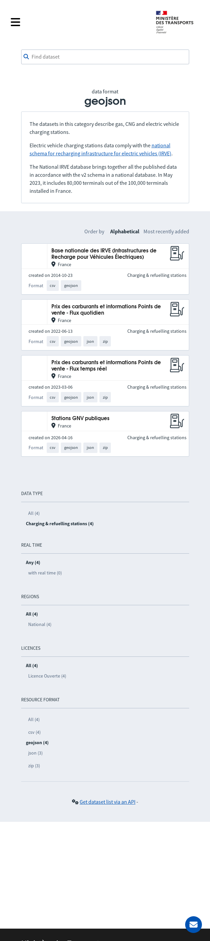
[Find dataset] (105, 57)
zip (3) (34, 766)
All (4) (34, 513)
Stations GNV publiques (80, 418)
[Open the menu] (79, 22)
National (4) (39, 624)
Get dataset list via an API (107, 801)
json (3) (35, 753)
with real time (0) (45, 573)
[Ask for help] (193, 924)
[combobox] (105, 57)
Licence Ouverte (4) (47, 676)
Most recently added (166, 231)
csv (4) (34, 732)
